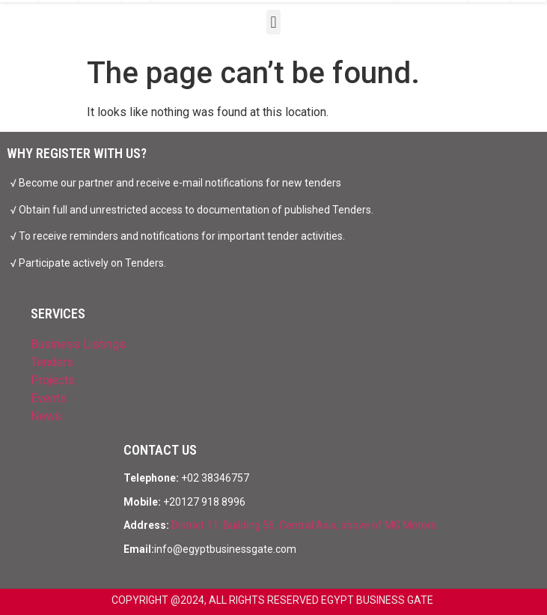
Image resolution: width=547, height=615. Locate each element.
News (46, 416)
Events (49, 398)
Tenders (52, 362)
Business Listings (78, 344)
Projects (53, 380)
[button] (273, 22)
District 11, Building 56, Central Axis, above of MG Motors (303, 525)
